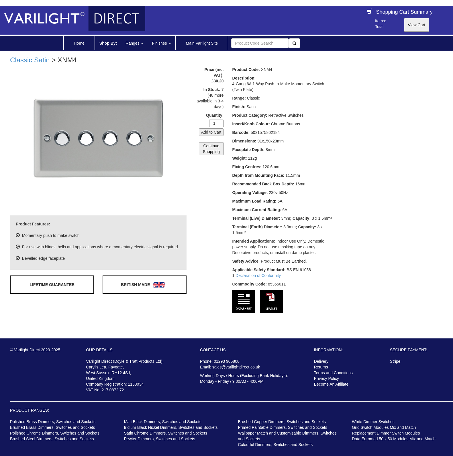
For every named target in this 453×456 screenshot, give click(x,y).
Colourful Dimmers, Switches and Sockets (275, 444)
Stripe (395, 361)
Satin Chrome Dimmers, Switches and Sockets (165, 433)
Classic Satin (30, 60)
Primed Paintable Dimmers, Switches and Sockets (282, 427)
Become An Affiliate (331, 384)
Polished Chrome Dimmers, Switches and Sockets (54, 433)
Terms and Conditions (333, 372)
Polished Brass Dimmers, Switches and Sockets (52, 421)
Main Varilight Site (202, 43)
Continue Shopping (211, 149)
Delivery (321, 361)
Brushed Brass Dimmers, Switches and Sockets (52, 427)
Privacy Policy (326, 378)
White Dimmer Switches (373, 421)
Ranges (134, 43)
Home (79, 43)
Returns (321, 367)
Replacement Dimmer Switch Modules (386, 433)
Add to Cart (211, 132)
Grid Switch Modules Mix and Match (384, 427)
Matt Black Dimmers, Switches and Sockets (162, 421)
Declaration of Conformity (258, 275)
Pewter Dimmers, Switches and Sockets (159, 439)
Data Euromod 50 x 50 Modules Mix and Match (394, 439)
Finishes (161, 43)
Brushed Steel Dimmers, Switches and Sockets (52, 439)
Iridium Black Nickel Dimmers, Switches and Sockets (171, 427)
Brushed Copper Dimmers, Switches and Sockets (282, 421)
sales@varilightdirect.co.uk (236, 367)
